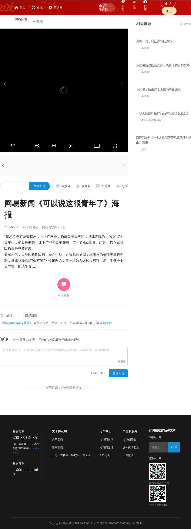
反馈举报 (106, 323)
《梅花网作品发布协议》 (16, 323)
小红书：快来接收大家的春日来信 (158, 193)
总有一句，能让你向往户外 (154, 76)
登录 (23, 339)
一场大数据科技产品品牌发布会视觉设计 (163, 252)
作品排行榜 (104, 7)
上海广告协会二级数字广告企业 (71, 455)
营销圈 (79, 7)
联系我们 (57, 447)
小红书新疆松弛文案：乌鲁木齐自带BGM (163, 135)
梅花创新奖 (129, 439)
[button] (122, 84)
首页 (43, 7)
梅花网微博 (106, 447)
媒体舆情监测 (131, 447)
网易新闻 (21, 19)
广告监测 (128, 455)
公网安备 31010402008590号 (114, 523)
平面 (63, 227)
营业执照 (136, 523)
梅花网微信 (106, 439)
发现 (60, 7)
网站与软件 (49, 227)
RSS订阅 (105, 455)
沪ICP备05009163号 (84, 523)
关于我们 (57, 439)
